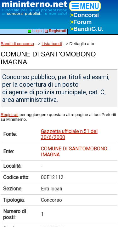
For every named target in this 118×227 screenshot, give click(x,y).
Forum (81, 22)
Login (35, 31)
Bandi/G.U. (86, 29)
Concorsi (84, 15)
